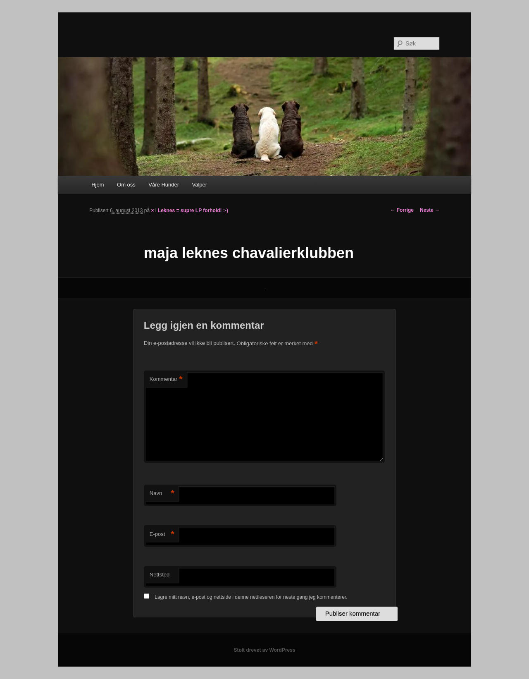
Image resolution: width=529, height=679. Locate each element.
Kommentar (166, 379)
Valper (199, 185)
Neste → (430, 210)
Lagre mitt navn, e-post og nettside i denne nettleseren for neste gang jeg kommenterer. (251, 597)
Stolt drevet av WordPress (264, 650)
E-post (162, 534)
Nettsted (159, 574)
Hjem (97, 185)
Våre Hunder (163, 185)
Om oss (126, 185)
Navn (162, 494)
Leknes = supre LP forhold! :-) (193, 210)
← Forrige (402, 210)
